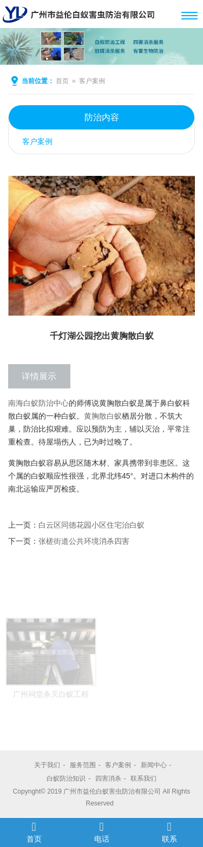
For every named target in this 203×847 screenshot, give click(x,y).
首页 (62, 81)
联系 (169, 832)
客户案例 (92, 81)
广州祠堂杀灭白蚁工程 (51, 705)
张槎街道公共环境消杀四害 (83, 541)
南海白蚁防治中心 (38, 403)
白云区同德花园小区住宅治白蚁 (91, 525)
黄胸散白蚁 (103, 416)
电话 (101, 832)
